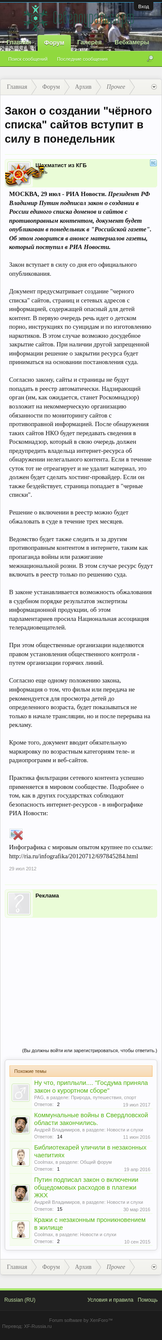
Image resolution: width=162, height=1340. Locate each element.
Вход (143, 6)
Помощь (148, 1300)
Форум (54, 42)
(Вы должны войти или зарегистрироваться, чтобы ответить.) (89, 1050)
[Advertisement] (81, 974)
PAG (39, 1097)
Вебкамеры (131, 42)
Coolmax (43, 1162)
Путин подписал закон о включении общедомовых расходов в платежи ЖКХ (86, 1187)
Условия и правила (110, 1300)
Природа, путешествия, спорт (103, 1097)
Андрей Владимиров (57, 1129)
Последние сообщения (82, 59)
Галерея (89, 42)
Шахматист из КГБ (60, 165)
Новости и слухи (125, 1129)
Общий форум (95, 1162)
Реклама (47, 895)
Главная (18, 42)
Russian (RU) (19, 1300)
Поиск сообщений (28, 59)
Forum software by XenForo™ (81, 1320)
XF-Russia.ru (37, 1326)
